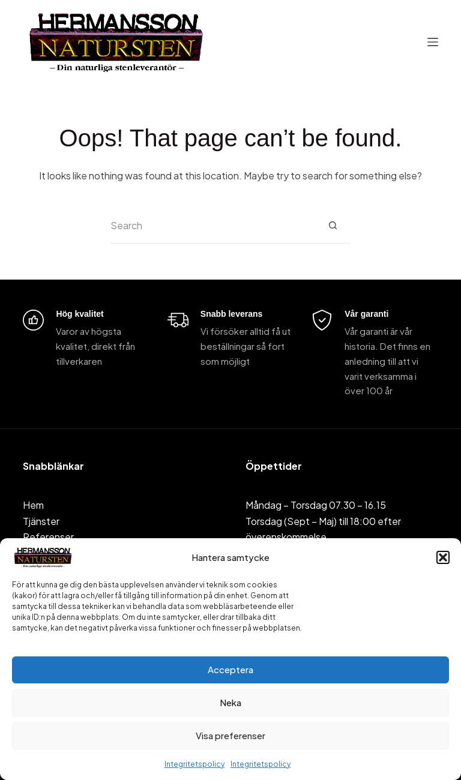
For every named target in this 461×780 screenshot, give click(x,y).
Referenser (48, 536)
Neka (230, 702)
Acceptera (230, 669)
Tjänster (41, 521)
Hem (33, 505)
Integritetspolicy (194, 764)
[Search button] (333, 226)
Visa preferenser (230, 735)
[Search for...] (212, 226)
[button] (443, 557)
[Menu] (432, 42)
